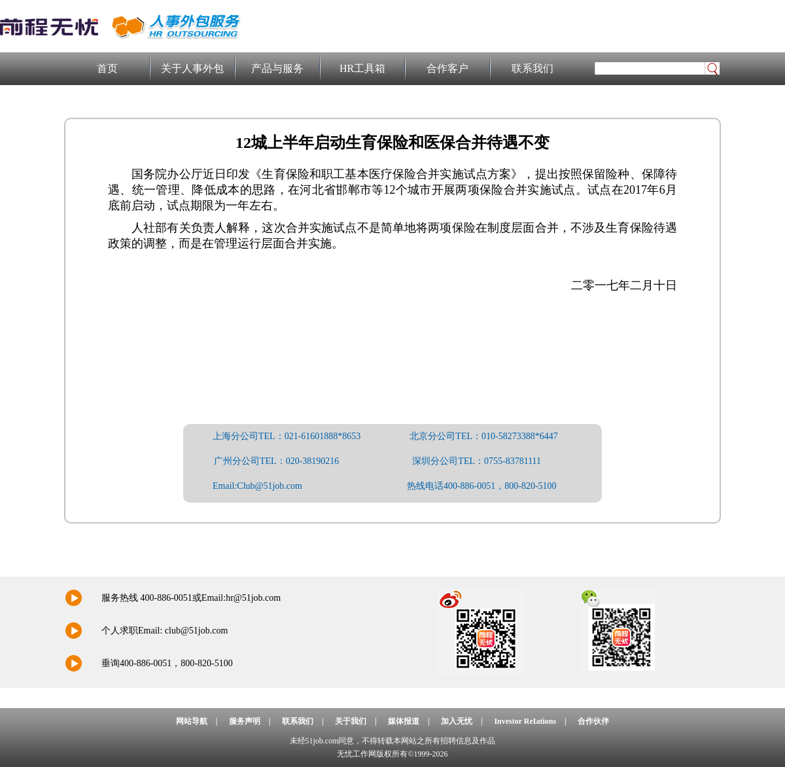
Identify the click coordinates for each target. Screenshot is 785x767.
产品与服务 (277, 68)
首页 (107, 68)
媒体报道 (403, 721)
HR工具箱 (362, 68)
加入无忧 (456, 721)
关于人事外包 (192, 68)
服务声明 (244, 721)
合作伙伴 (593, 721)
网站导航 (191, 721)
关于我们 (350, 721)
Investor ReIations (525, 721)
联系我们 (532, 68)
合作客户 (447, 68)
